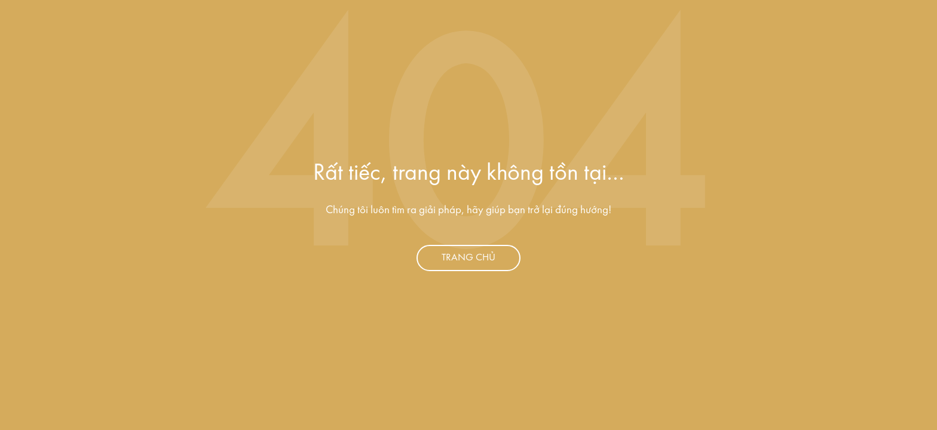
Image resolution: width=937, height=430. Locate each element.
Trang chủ (468, 258)
